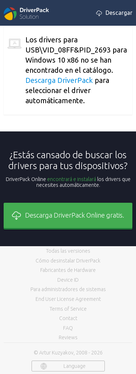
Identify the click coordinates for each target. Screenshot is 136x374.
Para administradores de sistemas (68, 289)
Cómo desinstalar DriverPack (68, 261)
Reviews (68, 337)
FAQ (68, 328)
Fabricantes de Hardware (68, 270)
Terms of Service (68, 309)
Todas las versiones (68, 251)
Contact (68, 318)
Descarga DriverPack (59, 80)
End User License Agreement (68, 299)
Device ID (68, 280)
